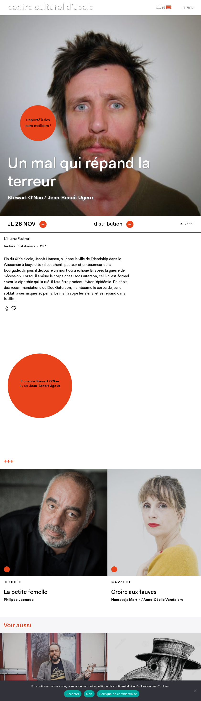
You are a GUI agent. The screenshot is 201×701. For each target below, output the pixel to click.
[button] (163, 7)
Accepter (72, 694)
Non (89, 694)
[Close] (187, 7)
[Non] (195, 690)
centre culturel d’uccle (50, 7)
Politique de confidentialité (118, 694)
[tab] (29, 224)
